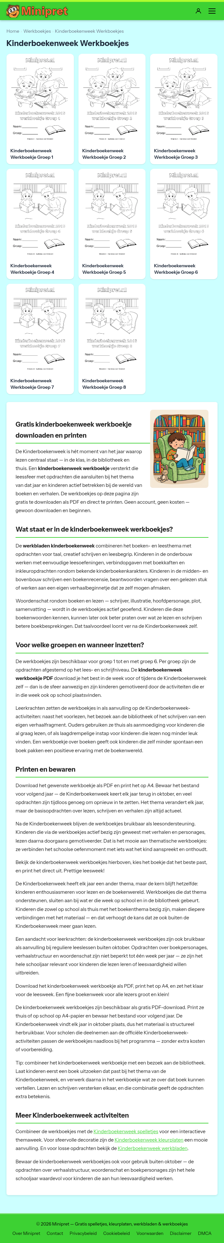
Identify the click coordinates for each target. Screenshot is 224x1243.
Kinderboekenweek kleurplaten (149, 1140)
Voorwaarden (150, 1233)
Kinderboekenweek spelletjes (126, 1131)
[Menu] (212, 11)
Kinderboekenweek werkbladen (152, 1148)
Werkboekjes (37, 31)
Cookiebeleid (116, 1233)
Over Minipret (26, 1233)
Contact (55, 1233)
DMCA (205, 1233)
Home (12, 31)
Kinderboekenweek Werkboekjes (89, 31)
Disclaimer (180, 1233)
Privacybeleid (83, 1233)
